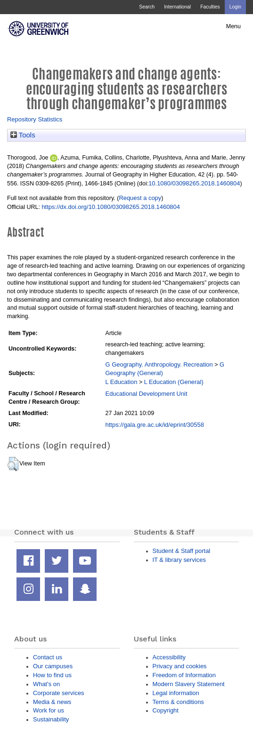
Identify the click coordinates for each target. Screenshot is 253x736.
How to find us (52, 675)
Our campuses (53, 666)
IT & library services (179, 559)
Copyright (166, 710)
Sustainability (51, 719)
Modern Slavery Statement (189, 684)
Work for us (48, 710)
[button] (13, 464)
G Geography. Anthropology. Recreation (159, 364)
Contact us (47, 657)
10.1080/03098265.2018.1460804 (194, 183)
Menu (233, 26)
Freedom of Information (184, 675)
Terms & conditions (178, 701)
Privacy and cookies (180, 666)
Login (235, 6)
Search (147, 6)
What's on (46, 684)
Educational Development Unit (147, 393)
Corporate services (58, 692)
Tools (22, 135)
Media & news (52, 701)
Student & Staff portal (182, 550)
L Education (122, 381)
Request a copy (140, 197)
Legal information (176, 692)
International (177, 6)
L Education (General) (174, 381)
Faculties (210, 6)
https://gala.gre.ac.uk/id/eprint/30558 (155, 424)
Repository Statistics (34, 119)
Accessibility (169, 657)
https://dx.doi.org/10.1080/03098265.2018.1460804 (110, 206)
